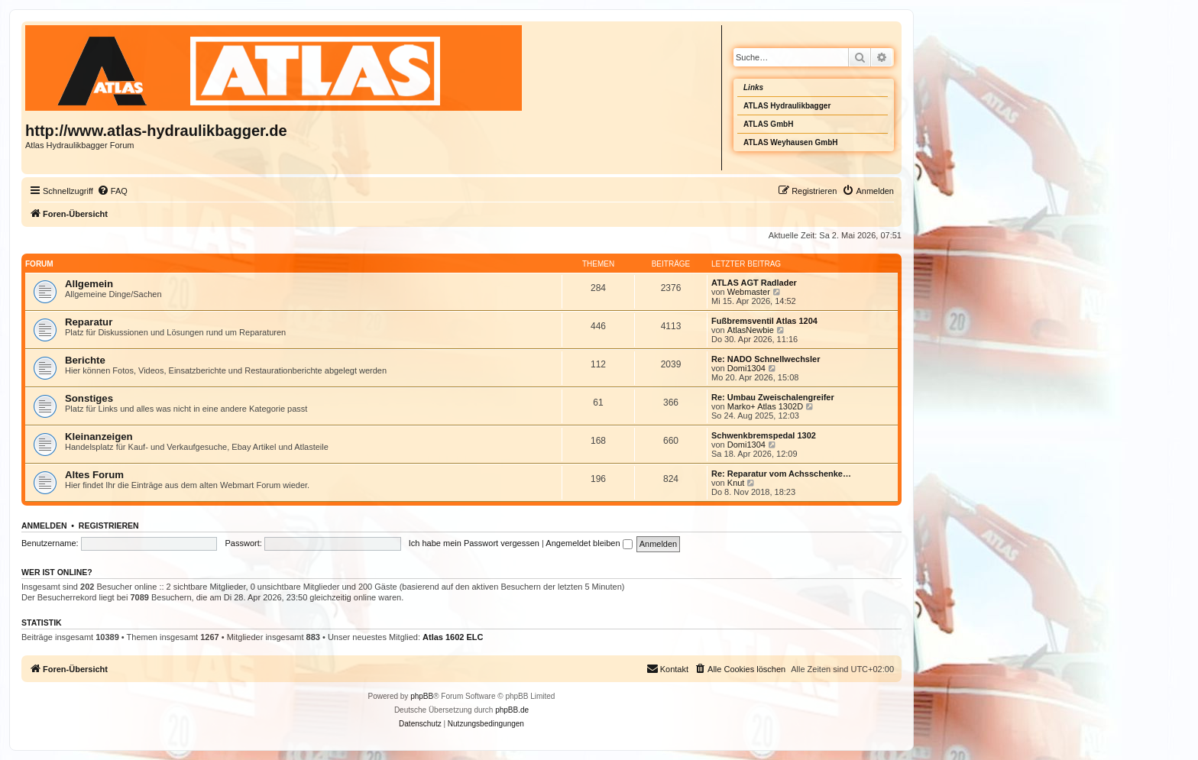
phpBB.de (512, 710)
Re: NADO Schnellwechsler (765, 359)
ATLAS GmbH (768, 124)
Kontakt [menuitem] (667, 668)
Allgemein (89, 283)
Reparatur (88, 322)
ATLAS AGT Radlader (754, 282)
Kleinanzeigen (99, 436)
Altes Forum (94, 474)
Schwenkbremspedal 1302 (763, 435)
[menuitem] (112, 191)
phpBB (421, 696)
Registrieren (109, 525)
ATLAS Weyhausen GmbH (790, 142)
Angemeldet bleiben (589, 543)
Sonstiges (89, 398)
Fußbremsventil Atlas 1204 (764, 320)
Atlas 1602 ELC (453, 637)
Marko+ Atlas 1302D (765, 406)
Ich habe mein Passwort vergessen (474, 543)
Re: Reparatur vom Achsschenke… (781, 473)
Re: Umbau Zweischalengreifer (772, 397)
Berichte (85, 360)
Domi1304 (746, 368)
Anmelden (44, 525)
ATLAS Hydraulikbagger (787, 106)
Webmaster (748, 291)
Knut (736, 482)
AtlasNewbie (750, 330)
